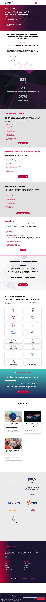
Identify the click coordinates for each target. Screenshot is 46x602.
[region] (23, 597)
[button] (33, 3)
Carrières (25, 588)
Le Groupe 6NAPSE (27, 583)
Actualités (26, 586)
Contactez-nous (27, 590)
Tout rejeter (33, 598)
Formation (6, 590)
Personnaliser (26, 598)
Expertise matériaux (8, 588)
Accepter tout (41, 598)
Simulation (7, 586)
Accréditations (26, 584)
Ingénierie (6, 584)
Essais (6, 583)
